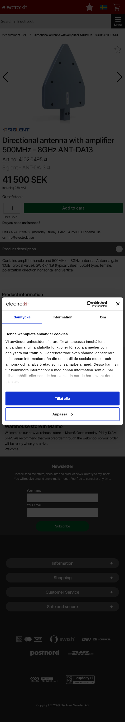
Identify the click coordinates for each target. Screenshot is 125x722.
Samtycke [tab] (22, 317)
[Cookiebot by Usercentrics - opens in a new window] (86, 304)
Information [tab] (62, 317)
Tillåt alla (62, 398)
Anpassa (62, 414)
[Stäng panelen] (118, 304)
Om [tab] (103, 317)
